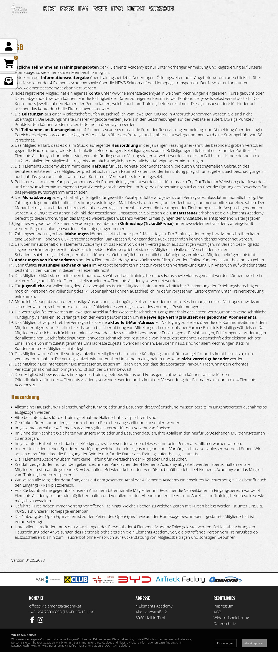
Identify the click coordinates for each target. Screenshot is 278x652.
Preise (67, 8)
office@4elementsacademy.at (55, 606)
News (117, 8)
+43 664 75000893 (45, 611)
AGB (217, 611)
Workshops (161, 8)
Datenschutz (224, 623)
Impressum (223, 606)
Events (100, 8)
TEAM (83, 8)
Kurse (49, 8)
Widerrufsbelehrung (231, 617)
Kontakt (136, 8)
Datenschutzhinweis (24, 645)
